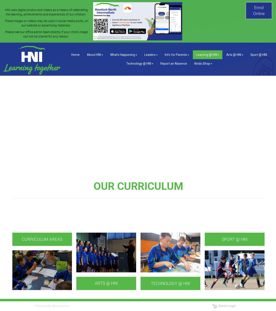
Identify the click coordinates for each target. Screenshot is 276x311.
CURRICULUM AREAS (42, 239)
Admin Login (224, 306)
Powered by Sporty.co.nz (52, 306)
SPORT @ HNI (235, 239)
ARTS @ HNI (106, 283)
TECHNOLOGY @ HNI (170, 283)
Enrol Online (259, 10)
